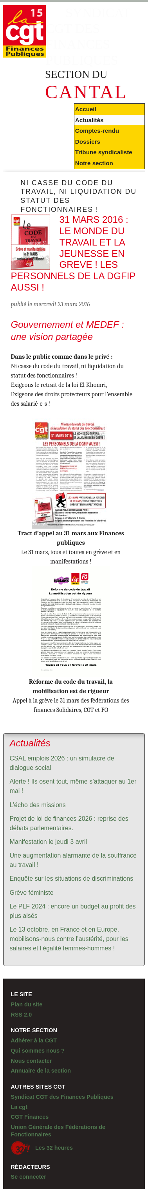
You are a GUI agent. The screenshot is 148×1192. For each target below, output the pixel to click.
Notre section (94, 163)
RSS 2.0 (21, 1014)
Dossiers (87, 141)
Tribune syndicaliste (103, 152)
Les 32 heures (42, 1148)
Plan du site (27, 1004)
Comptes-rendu (97, 130)
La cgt (19, 1107)
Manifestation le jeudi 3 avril (48, 841)
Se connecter (28, 1177)
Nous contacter (31, 1061)
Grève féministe (32, 892)
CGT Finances (30, 1117)
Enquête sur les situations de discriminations (72, 878)
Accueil (85, 109)
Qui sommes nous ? (38, 1051)
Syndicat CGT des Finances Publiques (62, 1097)
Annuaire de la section (41, 1070)
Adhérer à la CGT (34, 1040)
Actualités (89, 120)
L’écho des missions (38, 805)
